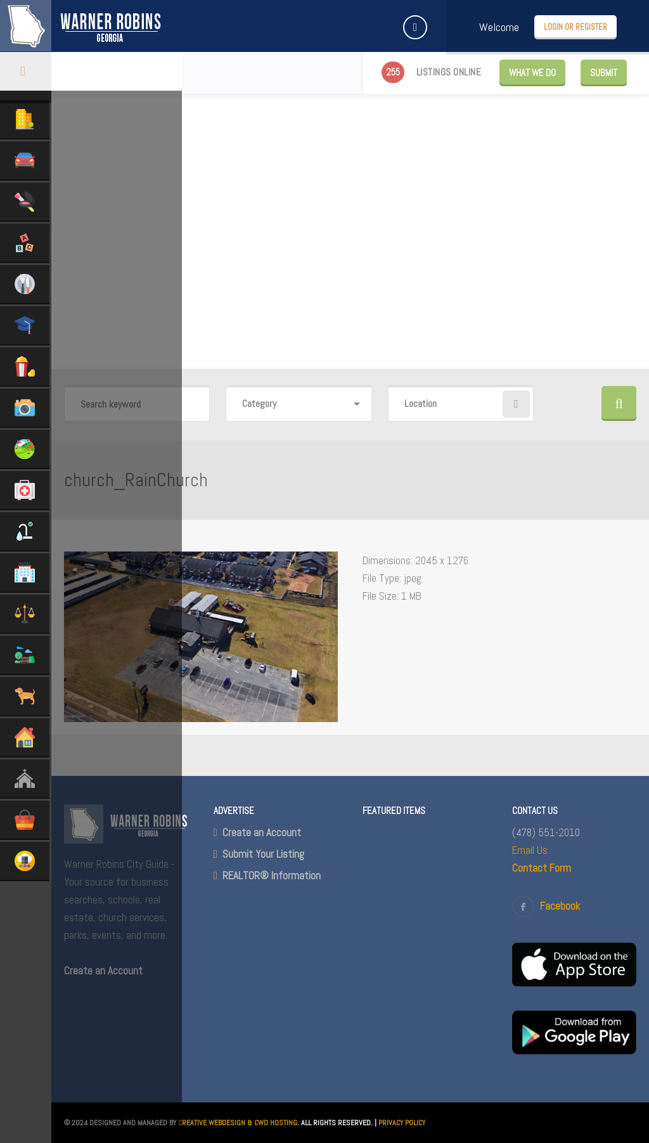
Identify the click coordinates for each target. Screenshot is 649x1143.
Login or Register (575, 27)
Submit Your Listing (263, 854)
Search (618, 403)
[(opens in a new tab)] (574, 983)
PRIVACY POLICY (401, 1123)
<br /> (425, 995)
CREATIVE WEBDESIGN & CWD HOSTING (237, 1123)
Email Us (530, 850)
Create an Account (261, 832)
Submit (603, 73)
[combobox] (298, 404)
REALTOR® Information (271, 875)
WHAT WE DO (532, 73)
